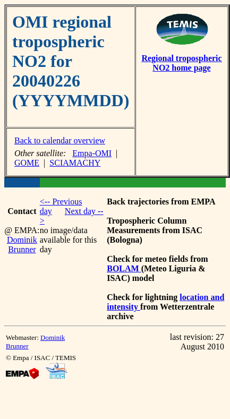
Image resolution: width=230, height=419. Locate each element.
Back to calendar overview (59, 140)
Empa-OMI (92, 153)
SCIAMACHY (74, 162)
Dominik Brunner (22, 244)
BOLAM (124, 268)
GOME (26, 162)
